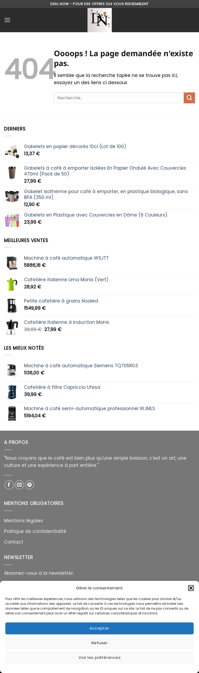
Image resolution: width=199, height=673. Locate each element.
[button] (191, 588)
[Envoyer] (189, 97)
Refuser (99, 643)
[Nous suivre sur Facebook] (9, 485)
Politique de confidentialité (35, 531)
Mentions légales (23, 520)
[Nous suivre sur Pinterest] (29, 485)
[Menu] (7, 20)
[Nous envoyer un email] (19, 485)
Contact (13, 542)
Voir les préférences (99, 657)
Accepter (99, 628)
